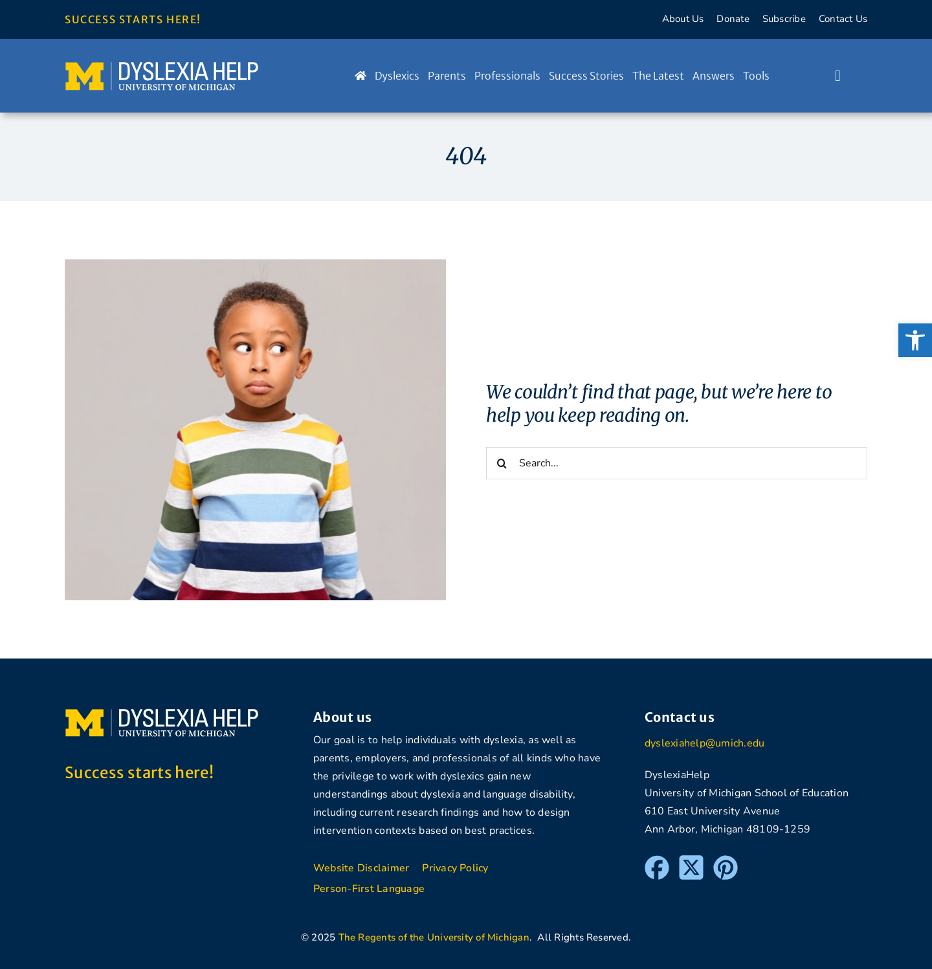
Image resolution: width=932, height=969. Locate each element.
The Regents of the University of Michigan (433, 937)
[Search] (502, 463)
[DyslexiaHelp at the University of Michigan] (162, 66)
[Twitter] (691, 861)
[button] (915, 340)
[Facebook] (657, 861)
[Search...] (676, 463)
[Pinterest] (725, 861)
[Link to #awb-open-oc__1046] (838, 75)
